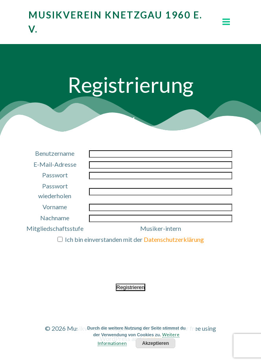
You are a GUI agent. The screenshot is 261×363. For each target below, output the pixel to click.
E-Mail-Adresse (54, 164)
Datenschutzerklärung (174, 239)
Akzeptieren (155, 343)
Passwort (55, 175)
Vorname (55, 206)
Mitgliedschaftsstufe (54, 228)
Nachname (54, 217)
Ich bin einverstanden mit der (130, 239)
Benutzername (54, 153)
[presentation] (131, 260)
